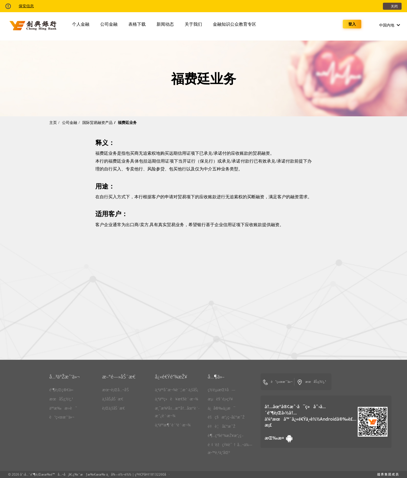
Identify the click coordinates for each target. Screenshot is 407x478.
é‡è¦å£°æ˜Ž (221, 426)
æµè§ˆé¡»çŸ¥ (220, 398)
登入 (352, 24)
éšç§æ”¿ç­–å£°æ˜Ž (226, 417)
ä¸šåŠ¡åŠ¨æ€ (114, 398)
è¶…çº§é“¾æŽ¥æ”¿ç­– (225, 435)
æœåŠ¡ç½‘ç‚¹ (61, 398)
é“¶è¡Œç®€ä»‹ (61, 389)
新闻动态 (165, 24)
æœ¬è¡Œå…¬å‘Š (115, 389)
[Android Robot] (275, 438)
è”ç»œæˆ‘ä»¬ (61, 417)
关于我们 (193, 24)
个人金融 (80, 24)
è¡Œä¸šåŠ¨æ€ (115, 408)
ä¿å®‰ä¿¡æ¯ (221, 408)
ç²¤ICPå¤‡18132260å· (152, 474)
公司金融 (109, 24)
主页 (53, 122)
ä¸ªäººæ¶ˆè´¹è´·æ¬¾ (172, 424)
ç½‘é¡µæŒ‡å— (221, 389)
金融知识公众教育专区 (234, 24)
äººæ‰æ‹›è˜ (63, 408)
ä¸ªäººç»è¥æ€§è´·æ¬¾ (176, 398)
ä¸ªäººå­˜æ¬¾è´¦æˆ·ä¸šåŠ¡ (176, 389)
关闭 (394, 6)
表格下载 (137, 24)
